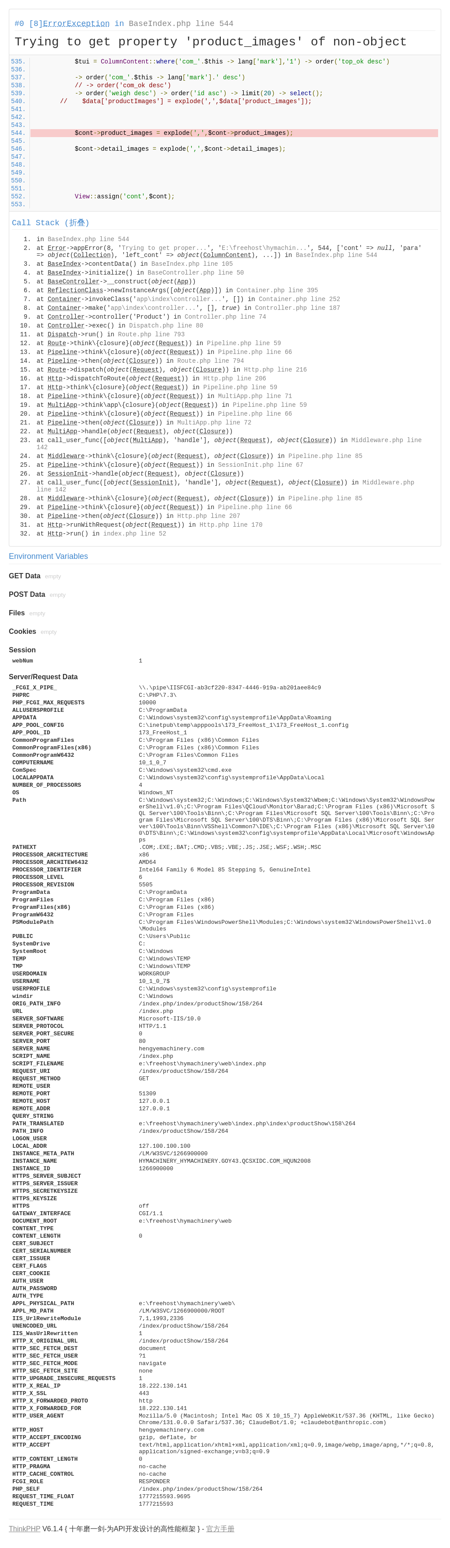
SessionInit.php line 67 (260, 465)
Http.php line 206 (234, 378)
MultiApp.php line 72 (214, 422)
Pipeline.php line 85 (325, 456)
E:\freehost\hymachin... (264, 248)
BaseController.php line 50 (196, 272)
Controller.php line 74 (225, 316)
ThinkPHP (25, 1529)
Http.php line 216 (275, 369)
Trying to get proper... (164, 248)
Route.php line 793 (151, 334)
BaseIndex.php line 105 (192, 264)
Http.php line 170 (231, 524)
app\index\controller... (179, 299)
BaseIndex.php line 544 (181, 23)
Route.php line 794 (210, 361)
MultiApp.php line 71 (255, 396)
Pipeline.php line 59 (244, 343)
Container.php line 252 (299, 299)
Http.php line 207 (208, 516)
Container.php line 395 (277, 290)
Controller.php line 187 (297, 308)
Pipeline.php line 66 (255, 352)
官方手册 (220, 1529)
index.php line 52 (134, 533)
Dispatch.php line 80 (166, 325)
